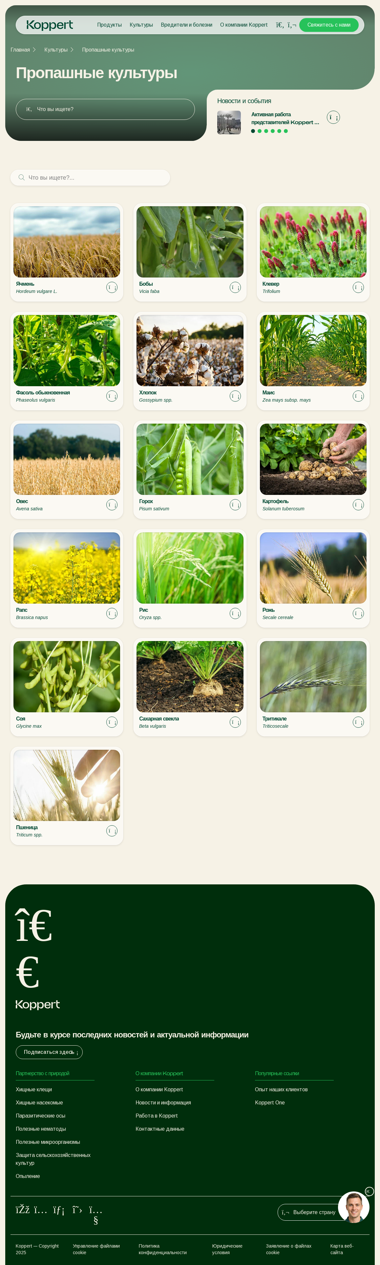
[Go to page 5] (279, 131)
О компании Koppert (244, 25)
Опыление (28, 1176)
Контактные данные (160, 1129)
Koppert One (270, 1102)
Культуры (141, 25)
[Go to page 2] (260, 131)
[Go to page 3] (266, 131)
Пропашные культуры (108, 50)
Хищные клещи (34, 1089)
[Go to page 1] (253, 131)
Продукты (109, 25)
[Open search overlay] (280, 25)
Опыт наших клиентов (281, 1089)
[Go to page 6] (286, 131)
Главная (20, 50)
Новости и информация (163, 1102)
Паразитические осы (40, 1116)
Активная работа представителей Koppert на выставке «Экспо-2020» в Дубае (285, 119)
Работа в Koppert (157, 1116)
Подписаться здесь (52, 1052)
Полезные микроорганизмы (48, 1142)
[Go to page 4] (273, 131)
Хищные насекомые (39, 1102)
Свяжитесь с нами (328, 25)
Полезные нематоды (41, 1129)
